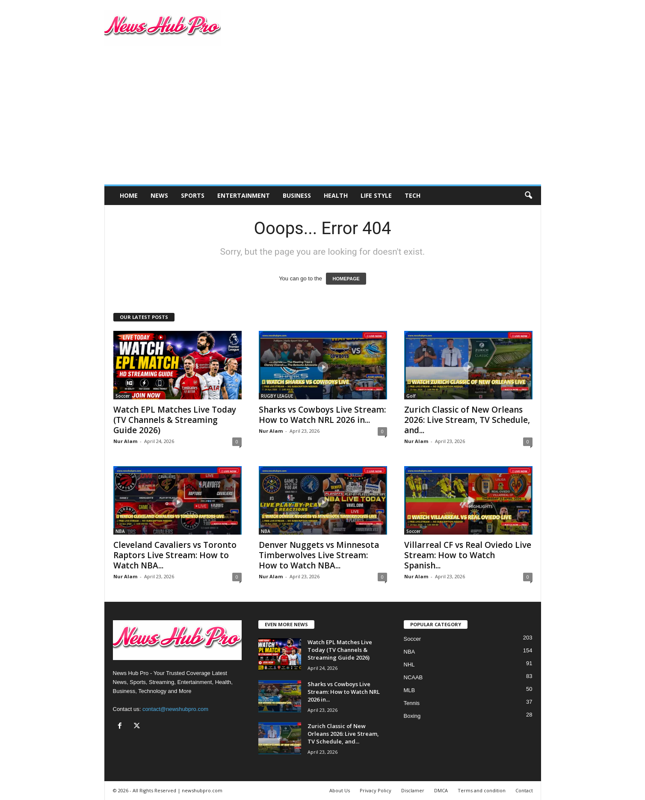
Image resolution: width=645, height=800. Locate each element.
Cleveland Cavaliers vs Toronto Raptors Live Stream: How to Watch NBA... (175, 555)
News (159, 195)
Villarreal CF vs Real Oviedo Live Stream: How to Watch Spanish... (467, 555)
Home (129, 195)
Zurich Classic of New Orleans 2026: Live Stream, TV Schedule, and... (467, 420)
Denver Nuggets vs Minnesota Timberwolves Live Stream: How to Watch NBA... (319, 555)
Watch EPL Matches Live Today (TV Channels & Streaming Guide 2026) (174, 420)
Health (336, 195)
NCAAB (413, 677)
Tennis (412, 703)
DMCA (441, 790)
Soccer (122, 396)
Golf (410, 396)
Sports (192, 195)
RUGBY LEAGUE (277, 396)
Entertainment (243, 195)
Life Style (376, 195)
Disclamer (412, 790)
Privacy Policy (375, 790)
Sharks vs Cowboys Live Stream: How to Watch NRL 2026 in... (322, 414)
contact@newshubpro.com (175, 709)
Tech (412, 195)
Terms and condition (482, 790)
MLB (409, 690)
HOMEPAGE (345, 278)
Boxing (412, 716)
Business (297, 195)
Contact (524, 790)
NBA (120, 531)
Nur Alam (125, 441)
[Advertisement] (322, 120)
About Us (339, 790)
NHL (409, 664)
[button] (528, 195)
